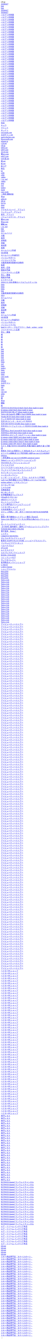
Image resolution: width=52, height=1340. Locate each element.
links (3, 285)
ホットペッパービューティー (13, 524)
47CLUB (4, 548)
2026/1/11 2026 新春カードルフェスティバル (19, 282)
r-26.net (4, 143)
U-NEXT (4, 565)
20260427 (4, 4)
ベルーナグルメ (7, 546)
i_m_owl (4, 179)
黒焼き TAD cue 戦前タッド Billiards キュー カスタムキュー (25, 451)
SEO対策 (4, 253)
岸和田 (3, 240)
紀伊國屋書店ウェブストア (12, 495)
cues (2, 390)
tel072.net (4, 150)
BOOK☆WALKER (8, 555)
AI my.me (4, 152)
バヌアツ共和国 (7, 15)
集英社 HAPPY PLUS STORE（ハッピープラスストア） (24, 541)
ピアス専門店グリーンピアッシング (16, 504)
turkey (3, 188)
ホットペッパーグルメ (10, 502)
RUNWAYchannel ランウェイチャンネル (17, 1182)
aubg (3, 394)
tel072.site (5, 156)
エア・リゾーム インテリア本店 (14, 1226)
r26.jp (3, 146)
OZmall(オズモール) (9, 497)
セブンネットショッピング (12, 473)
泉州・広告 (5, 267)
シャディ (4, 534)
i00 (2, 387)
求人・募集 (5, 275)
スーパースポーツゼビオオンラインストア (18, 468)
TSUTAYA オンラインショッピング (15, 463)
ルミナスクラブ (7, 550)
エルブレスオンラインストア (13, 553)
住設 (3, 123)
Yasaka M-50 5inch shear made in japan (16, 417)
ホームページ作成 (8, 250)
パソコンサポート (8, 258)
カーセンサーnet (7, 485)
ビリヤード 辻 (7, 280)
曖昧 (3, 403)
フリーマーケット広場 (10, 272)
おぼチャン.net (7, 135)
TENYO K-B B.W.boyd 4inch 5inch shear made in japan (22, 408)
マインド (4, 128)
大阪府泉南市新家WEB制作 (12, 263)
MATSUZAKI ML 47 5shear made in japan (17, 412)
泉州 (3, 238)
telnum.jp (4, 141)
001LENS (4, 571)
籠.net (3, 161)
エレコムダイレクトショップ (13, 538)
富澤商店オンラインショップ (13, 562)
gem (2, 183)
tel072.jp (4, 148)
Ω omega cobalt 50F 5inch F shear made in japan (19, 444)
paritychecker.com (8, 137)
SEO (2, 231)
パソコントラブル (8, 260)
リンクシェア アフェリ (11, 212)
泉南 (3, 248)
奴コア (3, 166)
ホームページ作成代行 (10, 255)
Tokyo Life (5, 580)
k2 (2, 171)
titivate (3, 1246)
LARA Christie (6, 567)
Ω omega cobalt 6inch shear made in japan (17, 410)
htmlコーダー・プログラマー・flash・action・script (22, 327)
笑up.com (4, 222)
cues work (4, 192)
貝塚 (3, 243)
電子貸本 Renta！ (8, 531)
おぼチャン (5, 383)
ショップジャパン (8, 569)
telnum (3, 381)
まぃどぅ (4, 130)
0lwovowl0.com (7, 139)
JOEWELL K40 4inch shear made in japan (17, 433)
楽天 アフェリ (7, 214)
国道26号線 (5, 270)
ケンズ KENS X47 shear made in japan (16, 419)
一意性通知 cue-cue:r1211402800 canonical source (20, 458)
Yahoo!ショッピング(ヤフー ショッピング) (18, 460)
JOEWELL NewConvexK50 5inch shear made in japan (21, 431)
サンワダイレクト (8, 560)
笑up (3, 197)
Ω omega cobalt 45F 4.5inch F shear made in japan (20, 439)
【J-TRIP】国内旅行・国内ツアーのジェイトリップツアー (25, 527)
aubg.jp (3, 199)
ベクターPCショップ (9, 507)
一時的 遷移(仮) (7, 194)
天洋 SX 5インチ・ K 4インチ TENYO (16, 421)
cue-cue (4, 392)
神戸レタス (5, 1116)
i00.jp (3, 201)
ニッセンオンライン (9, 475)
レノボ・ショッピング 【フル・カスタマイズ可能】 (23, 477)
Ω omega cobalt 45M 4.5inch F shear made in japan (20, 442)
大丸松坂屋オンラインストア (13, 509)
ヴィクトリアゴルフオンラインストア (16, 470)
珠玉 (3, 168)
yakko (3, 177)
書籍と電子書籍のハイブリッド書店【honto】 (20, 517)
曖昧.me (4, 224)
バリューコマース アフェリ (13, 217)
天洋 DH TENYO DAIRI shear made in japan (18, 424)
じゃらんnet (6, 487)
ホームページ (6, 233)
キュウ (3, 125)
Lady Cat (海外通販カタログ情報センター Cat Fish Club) (23, 480)
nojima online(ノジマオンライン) (14, 482)
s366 (2, 175)
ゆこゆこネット (7, 492)
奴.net (3, 164)
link (2, 6)
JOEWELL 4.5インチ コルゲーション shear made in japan (23, 435)
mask (3, 190)
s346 (2, 173)
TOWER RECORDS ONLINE (12, 529)
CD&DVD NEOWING (9, 536)
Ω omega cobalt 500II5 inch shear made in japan (19, 437)
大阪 (3, 236)
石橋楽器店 (5, 490)
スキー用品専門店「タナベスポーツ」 (16, 1257)
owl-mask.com (6, 133)
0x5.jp (3, 203)
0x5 (2, 396)
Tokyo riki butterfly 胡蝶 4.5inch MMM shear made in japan (23, 414)
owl (2, 186)
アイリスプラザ (7, 465)
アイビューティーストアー (12, 624)
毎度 (3, 265)
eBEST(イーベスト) (9, 500)
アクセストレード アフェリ (13, 210)
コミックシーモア (8, 558)
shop (2, 205)
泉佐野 (3, 245)
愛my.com (5, 154)
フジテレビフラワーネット (12, 543)
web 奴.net (5, 159)
